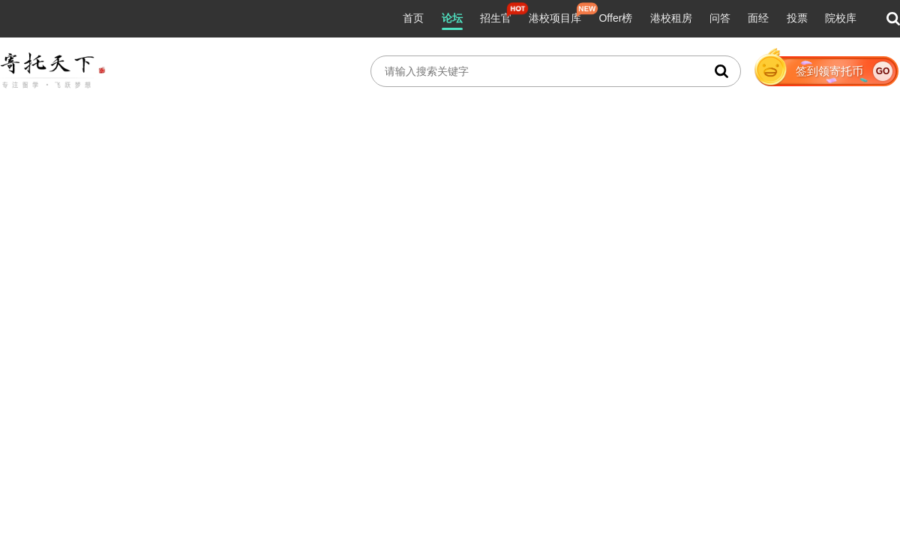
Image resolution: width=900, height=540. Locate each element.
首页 (413, 18)
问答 (720, 18)
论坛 (452, 18)
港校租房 (671, 18)
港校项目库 (555, 18)
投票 (797, 18)
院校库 (840, 18)
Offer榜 (615, 18)
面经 (758, 18)
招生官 (496, 18)
